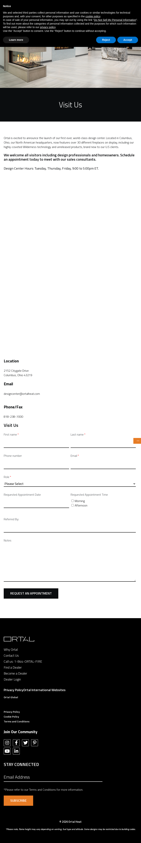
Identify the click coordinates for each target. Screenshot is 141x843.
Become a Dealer (15, 673)
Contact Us (11, 655)
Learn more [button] (16, 39)
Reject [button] (106, 39)
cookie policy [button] (92, 16)
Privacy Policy (13, 689)
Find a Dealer (13, 667)
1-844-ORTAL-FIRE (28, 661)
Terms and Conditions (16, 721)
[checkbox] (103, 503)
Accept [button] (127, 39)
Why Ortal (11, 649)
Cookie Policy (11, 716)
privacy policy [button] (47, 27)
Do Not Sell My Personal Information (115, 19)
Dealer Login (12, 679)
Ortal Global (11, 697)
